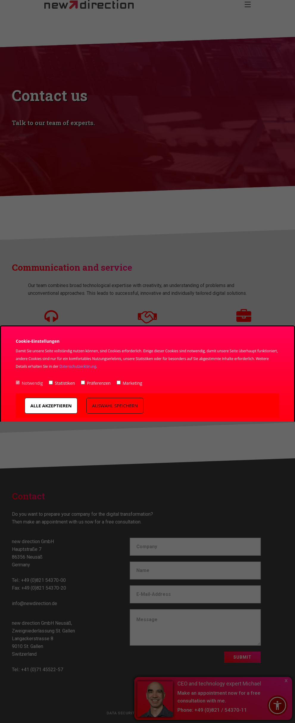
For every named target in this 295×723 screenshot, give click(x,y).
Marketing (129, 383)
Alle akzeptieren (51, 406)
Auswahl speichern (115, 406)
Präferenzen (96, 383)
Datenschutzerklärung (78, 366)
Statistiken (62, 383)
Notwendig (29, 383)
